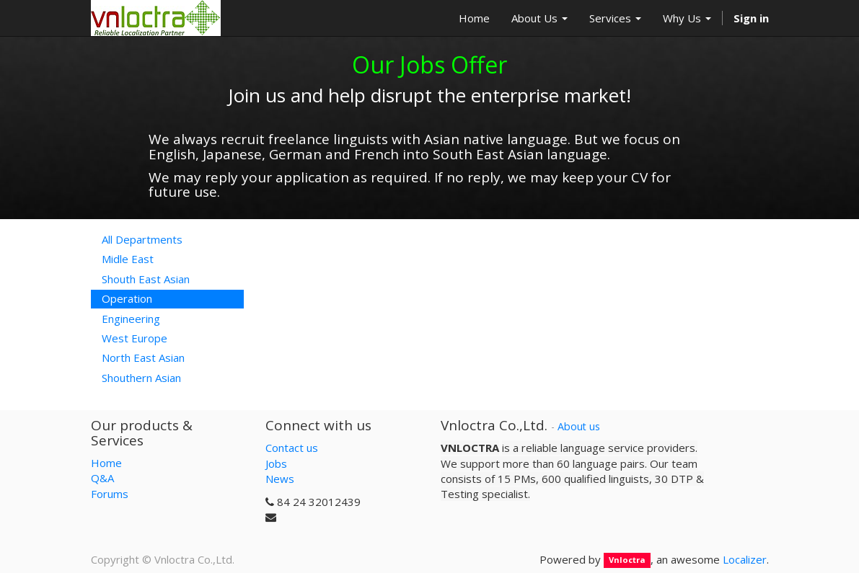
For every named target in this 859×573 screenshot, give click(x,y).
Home (106, 463)
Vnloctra (627, 560)
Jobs (276, 463)
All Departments (142, 239)
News (279, 478)
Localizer (745, 559)
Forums (109, 494)
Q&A (102, 478)
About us (579, 426)
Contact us (291, 447)
